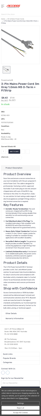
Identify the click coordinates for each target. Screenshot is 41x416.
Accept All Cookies (20, 412)
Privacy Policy (23, 398)
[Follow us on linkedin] (7, 372)
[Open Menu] (3, 6)
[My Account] (29, 7)
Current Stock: (8, 146)
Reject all (20, 408)
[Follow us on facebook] (3, 372)
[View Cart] (38, 7)
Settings (20, 403)
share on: (5, 157)
